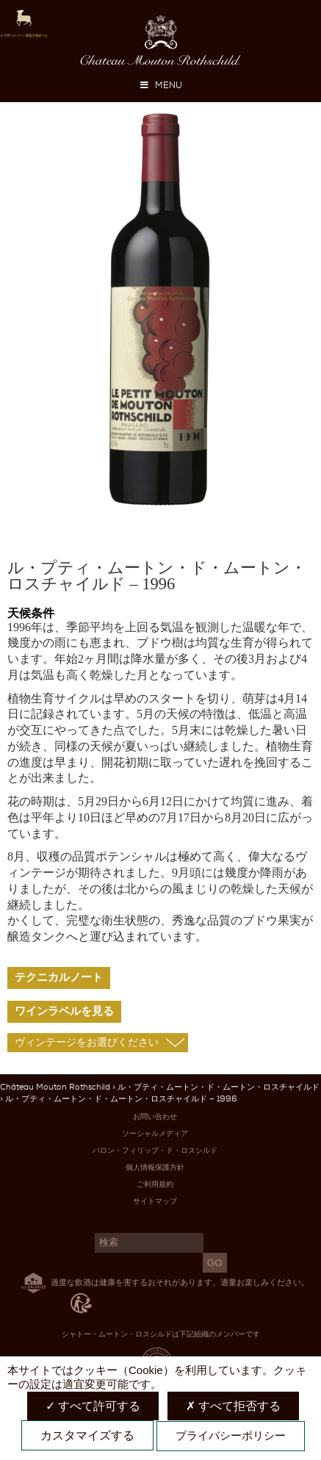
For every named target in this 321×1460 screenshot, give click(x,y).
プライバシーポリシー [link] (231, 1435)
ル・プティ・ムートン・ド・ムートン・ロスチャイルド (219, 1087)
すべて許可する (93, 1406)
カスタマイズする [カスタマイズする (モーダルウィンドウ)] (87, 1435)
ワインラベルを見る (64, 1011)
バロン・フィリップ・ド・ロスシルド (155, 1150)
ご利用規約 (155, 1184)
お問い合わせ (155, 1116)
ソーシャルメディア (155, 1133)
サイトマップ (155, 1201)
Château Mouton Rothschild (55, 1087)
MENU (161, 85)
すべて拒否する (233, 1406)
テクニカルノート (59, 977)
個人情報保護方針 (155, 1167)
